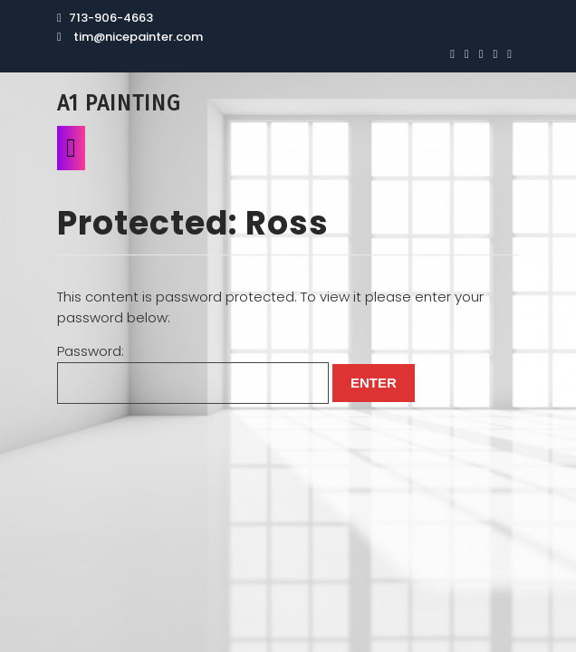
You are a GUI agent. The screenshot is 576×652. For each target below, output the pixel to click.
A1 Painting (118, 103)
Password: (193, 372)
